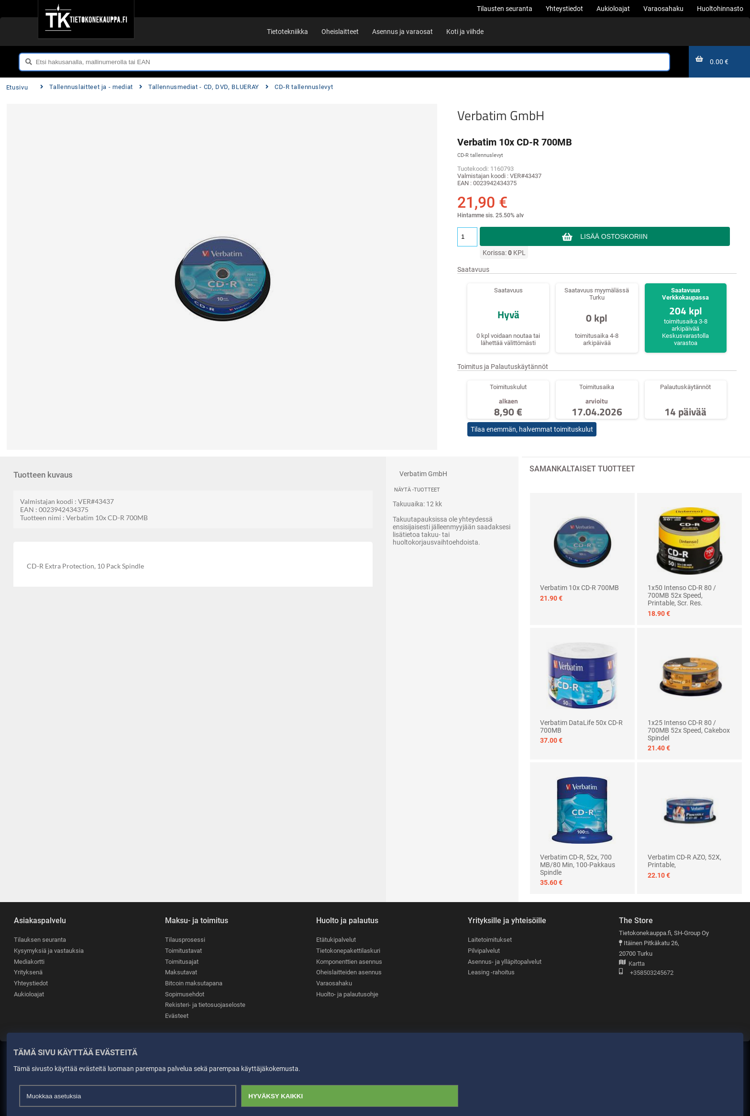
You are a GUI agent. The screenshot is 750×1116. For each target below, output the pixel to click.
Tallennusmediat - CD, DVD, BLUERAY (199, 86)
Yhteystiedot (31, 983)
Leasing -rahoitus (491, 972)
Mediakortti (29, 961)
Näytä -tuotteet (417, 490)
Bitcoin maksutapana (193, 983)
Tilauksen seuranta (40, 939)
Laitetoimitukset (490, 939)
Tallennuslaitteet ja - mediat (86, 86)
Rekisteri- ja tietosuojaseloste (205, 1004)
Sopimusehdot (184, 994)
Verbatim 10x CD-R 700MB (579, 587)
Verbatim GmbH (500, 115)
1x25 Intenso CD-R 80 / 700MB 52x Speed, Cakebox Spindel (689, 730)
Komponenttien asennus (349, 961)
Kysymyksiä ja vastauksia (49, 950)
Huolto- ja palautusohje (347, 994)
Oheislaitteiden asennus (349, 972)
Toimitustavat (183, 950)
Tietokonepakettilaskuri (348, 950)
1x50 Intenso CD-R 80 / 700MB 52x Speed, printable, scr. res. (682, 595)
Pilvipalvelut (484, 950)
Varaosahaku (334, 983)
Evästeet (176, 1015)
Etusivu (17, 87)
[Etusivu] (86, 19)
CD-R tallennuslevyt (299, 86)
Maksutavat (181, 972)
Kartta (632, 964)
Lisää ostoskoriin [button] (614, 236)
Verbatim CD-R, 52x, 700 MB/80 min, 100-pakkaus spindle (577, 864)
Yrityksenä (28, 972)
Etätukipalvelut (336, 939)
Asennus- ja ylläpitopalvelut (504, 961)
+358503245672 (646, 973)
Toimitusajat (182, 961)
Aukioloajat (29, 994)
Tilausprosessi (185, 939)
